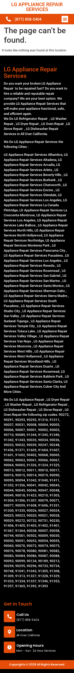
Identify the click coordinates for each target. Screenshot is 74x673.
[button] (65, 19)
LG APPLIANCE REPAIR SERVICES (37, 7)
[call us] (9, 616)
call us (22, 614)
